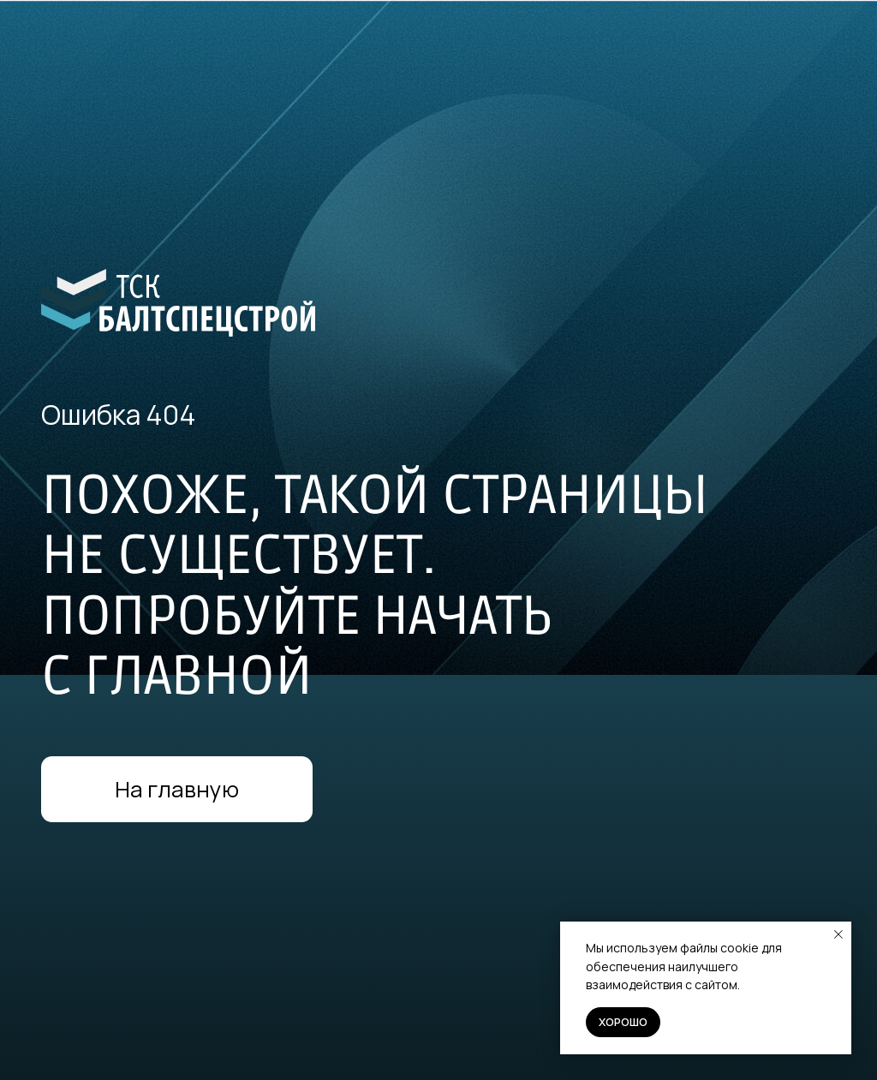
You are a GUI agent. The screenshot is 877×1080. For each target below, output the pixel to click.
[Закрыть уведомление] (838, 934)
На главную (177, 789)
